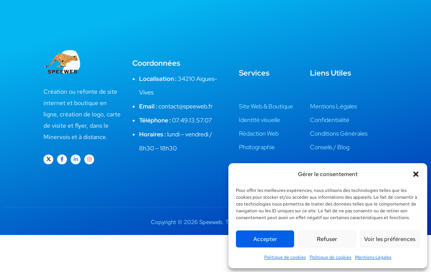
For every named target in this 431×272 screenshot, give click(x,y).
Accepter (265, 239)
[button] (416, 174)
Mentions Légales (373, 257)
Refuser (327, 239)
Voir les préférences (389, 239)
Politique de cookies (285, 257)
